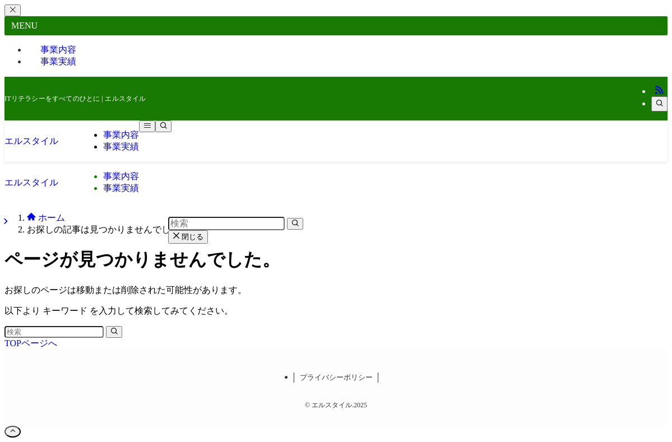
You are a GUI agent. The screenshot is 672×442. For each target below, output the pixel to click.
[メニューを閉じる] (12, 10)
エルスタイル (31, 141)
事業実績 (58, 61)
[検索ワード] (54, 332)
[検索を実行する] (114, 332)
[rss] (659, 91)
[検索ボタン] (163, 126)
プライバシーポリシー (336, 377)
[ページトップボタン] (12, 432)
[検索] (659, 103)
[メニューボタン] (147, 126)
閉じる (188, 236)
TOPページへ (30, 343)
